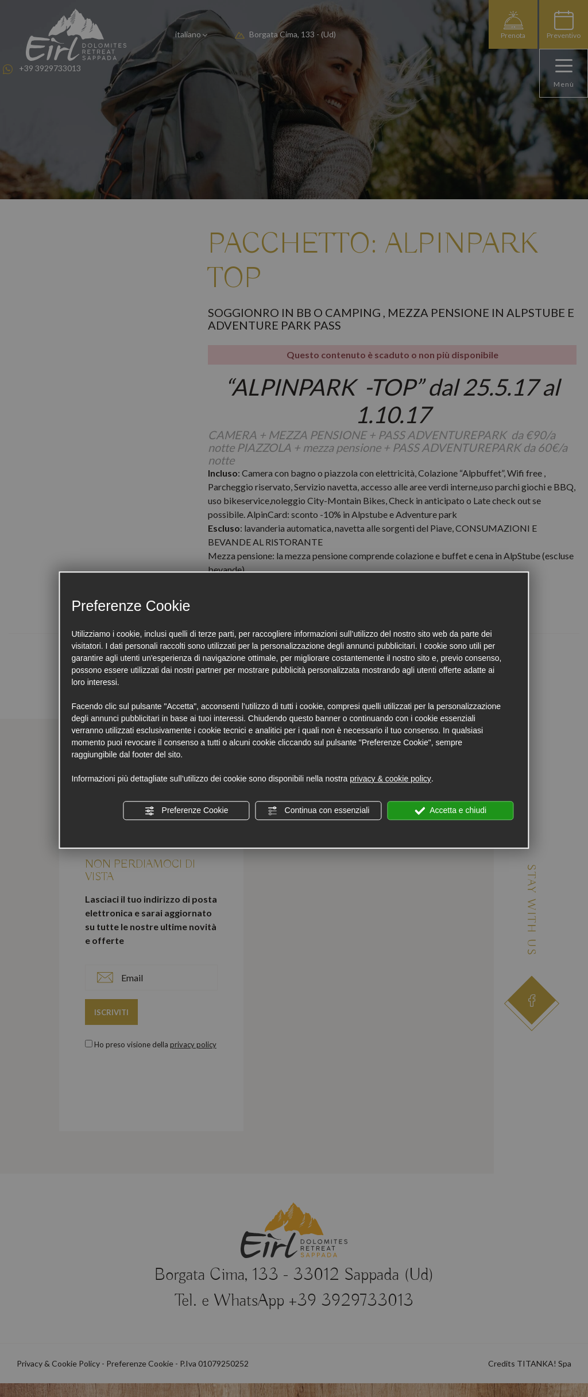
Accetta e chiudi (450, 811)
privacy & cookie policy (390, 778)
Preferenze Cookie (187, 811)
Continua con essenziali (319, 811)
